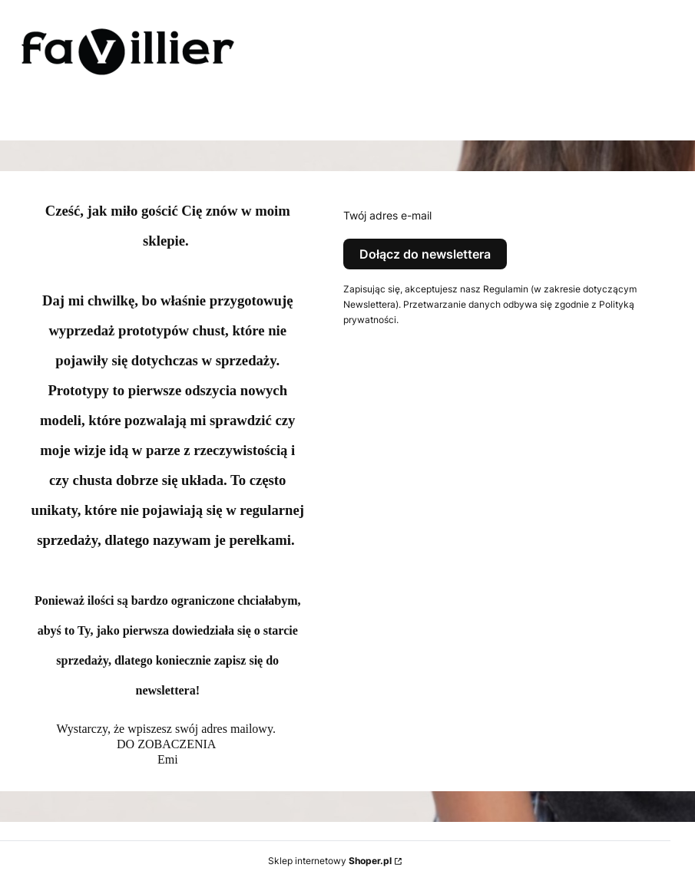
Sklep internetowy (330, 860)
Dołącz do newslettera (425, 254)
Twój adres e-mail (387, 215)
